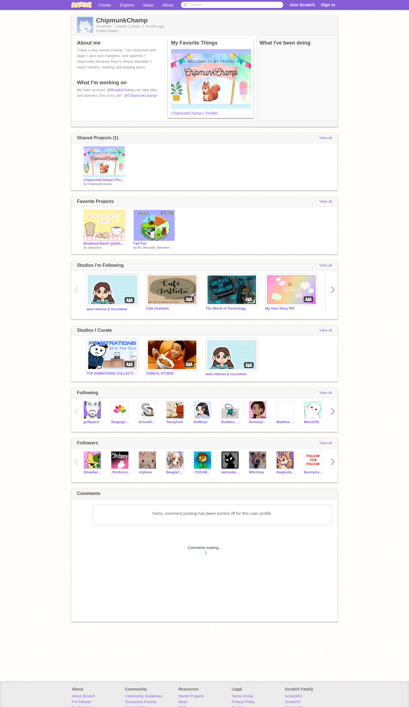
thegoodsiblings (285, 472)
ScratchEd (293, 696)
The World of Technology (226, 309)
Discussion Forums (140, 702)
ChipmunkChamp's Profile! (194, 113)
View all (325, 138)
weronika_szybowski (230, 472)
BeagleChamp (175, 472)
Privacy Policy (243, 702)
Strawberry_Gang (93, 472)
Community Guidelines (143, 696)
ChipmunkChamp (100, 184)
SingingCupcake (120, 422)
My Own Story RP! (280, 309)
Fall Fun (140, 244)
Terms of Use (243, 696)
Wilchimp (256, 472)
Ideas (148, 5)
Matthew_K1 (285, 422)
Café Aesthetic (158, 309)
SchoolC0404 (148, 422)
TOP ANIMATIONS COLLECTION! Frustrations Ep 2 (111, 373)
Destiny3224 (258, 422)
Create (104, 5)
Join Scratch (302, 4)
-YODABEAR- (203, 472)
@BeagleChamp (120, 90)
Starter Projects (191, 696)
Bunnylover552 (313, 472)
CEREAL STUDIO (160, 373)
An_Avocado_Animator (153, 247)
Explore (127, 5)
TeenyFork (174, 422)
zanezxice (95, 247)
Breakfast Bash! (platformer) (104, 244)
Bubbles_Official (230, 422)
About (168, 5)
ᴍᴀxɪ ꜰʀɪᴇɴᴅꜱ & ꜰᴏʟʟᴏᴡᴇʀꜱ (106, 309)
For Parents (81, 702)
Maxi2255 (311, 422)
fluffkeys (201, 422)
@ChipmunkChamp (140, 95)
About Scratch (83, 696)
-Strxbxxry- (120, 472)
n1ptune (145, 472)
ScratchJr (293, 702)
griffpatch (91, 422)
